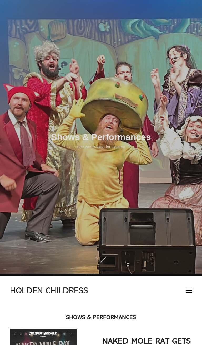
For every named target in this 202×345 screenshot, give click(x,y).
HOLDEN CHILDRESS (49, 290)
